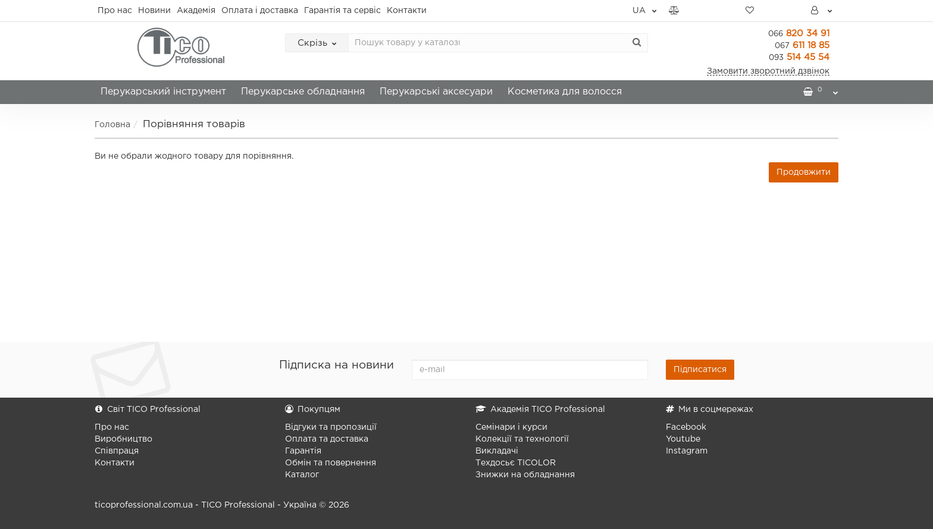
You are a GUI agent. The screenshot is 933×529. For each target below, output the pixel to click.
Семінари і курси (511, 427)
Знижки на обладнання (525, 474)
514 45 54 (799, 57)
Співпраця (117, 451)
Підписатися (700, 369)
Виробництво (123, 439)
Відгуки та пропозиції (331, 427)
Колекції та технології (522, 439)
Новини (154, 10)
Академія (196, 10)
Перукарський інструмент (163, 91)
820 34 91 (798, 33)
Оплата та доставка (326, 439)
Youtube (683, 439)
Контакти (407, 10)
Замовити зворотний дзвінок (768, 71)
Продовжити (804, 172)
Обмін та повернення (330, 463)
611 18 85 (802, 45)
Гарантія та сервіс (342, 10)
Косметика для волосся (565, 91)
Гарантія (303, 451)
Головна (112, 124)
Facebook (686, 427)
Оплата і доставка (259, 10)
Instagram (686, 451)
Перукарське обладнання (303, 91)
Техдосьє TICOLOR (515, 463)
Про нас (115, 10)
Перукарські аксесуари (436, 91)
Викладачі (496, 451)
